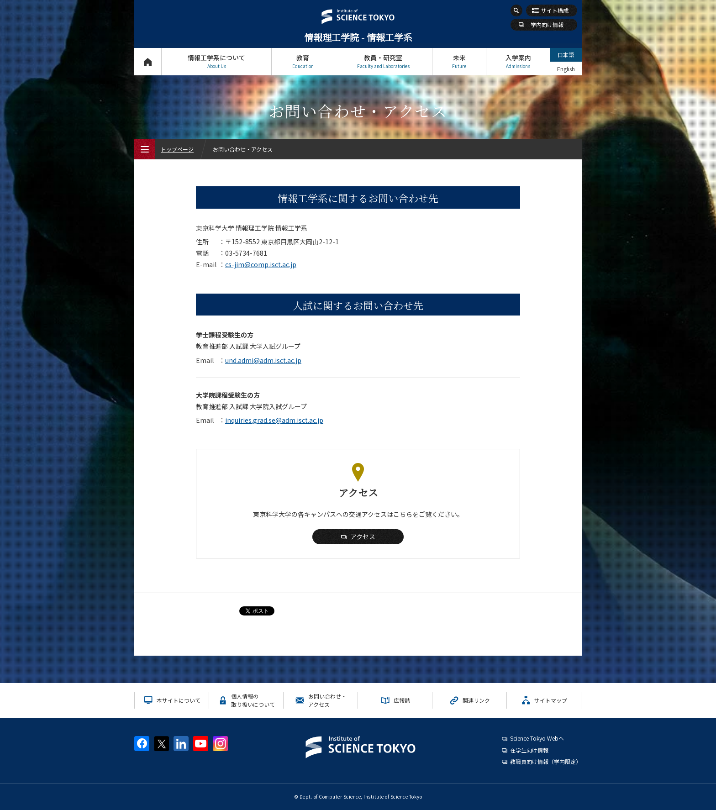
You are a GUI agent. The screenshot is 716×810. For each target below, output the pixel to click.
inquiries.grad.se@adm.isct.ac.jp (274, 420)
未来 (459, 61)
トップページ (147, 61)
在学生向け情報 (529, 750)
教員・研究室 (383, 61)
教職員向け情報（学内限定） (545, 761)
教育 (303, 61)
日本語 (566, 54)
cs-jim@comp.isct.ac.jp (260, 264)
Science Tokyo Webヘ (537, 738)
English (566, 69)
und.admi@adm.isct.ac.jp (263, 360)
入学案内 (518, 61)
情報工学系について (216, 61)
